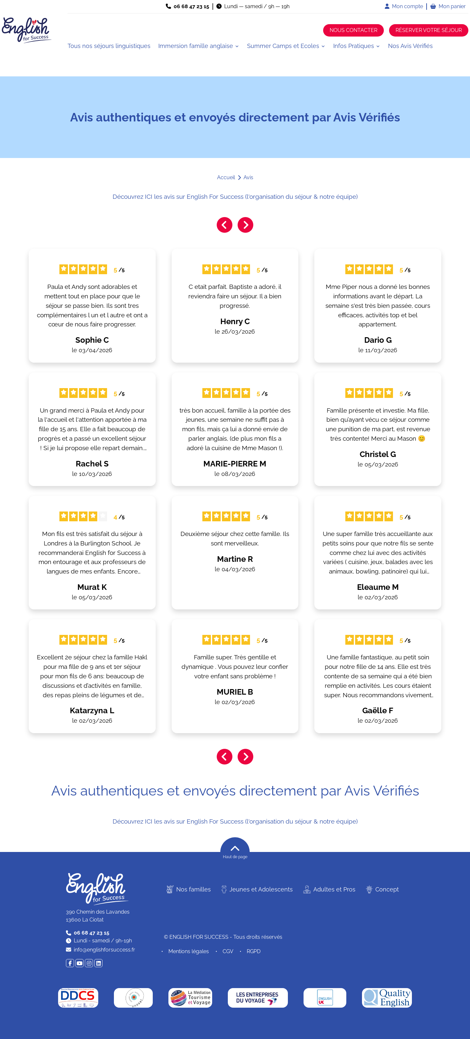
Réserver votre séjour (429, 30)
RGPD (253, 951)
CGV (228, 951)
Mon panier (448, 6)
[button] (198, 46)
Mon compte (404, 6)
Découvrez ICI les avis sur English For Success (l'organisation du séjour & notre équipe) (235, 196)
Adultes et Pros (329, 889)
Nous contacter (353, 30)
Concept (382, 889)
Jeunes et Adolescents (257, 889)
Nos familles (188, 889)
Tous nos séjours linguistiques (109, 45)
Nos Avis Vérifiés (410, 45)
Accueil (226, 177)
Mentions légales (188, 951)
